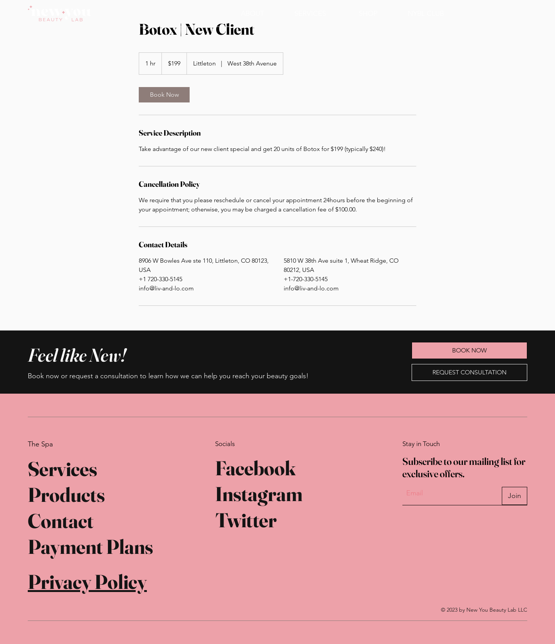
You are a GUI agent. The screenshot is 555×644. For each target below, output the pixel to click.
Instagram (259, 493)
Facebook (255, 468)
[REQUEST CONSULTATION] (469, 372)
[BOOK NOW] (488, 13)
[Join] (514, 496)
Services (62, 468)
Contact (61, 520)
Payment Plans (90, 546)
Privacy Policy (87, 581)
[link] (164, 94)
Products (66, 494)
